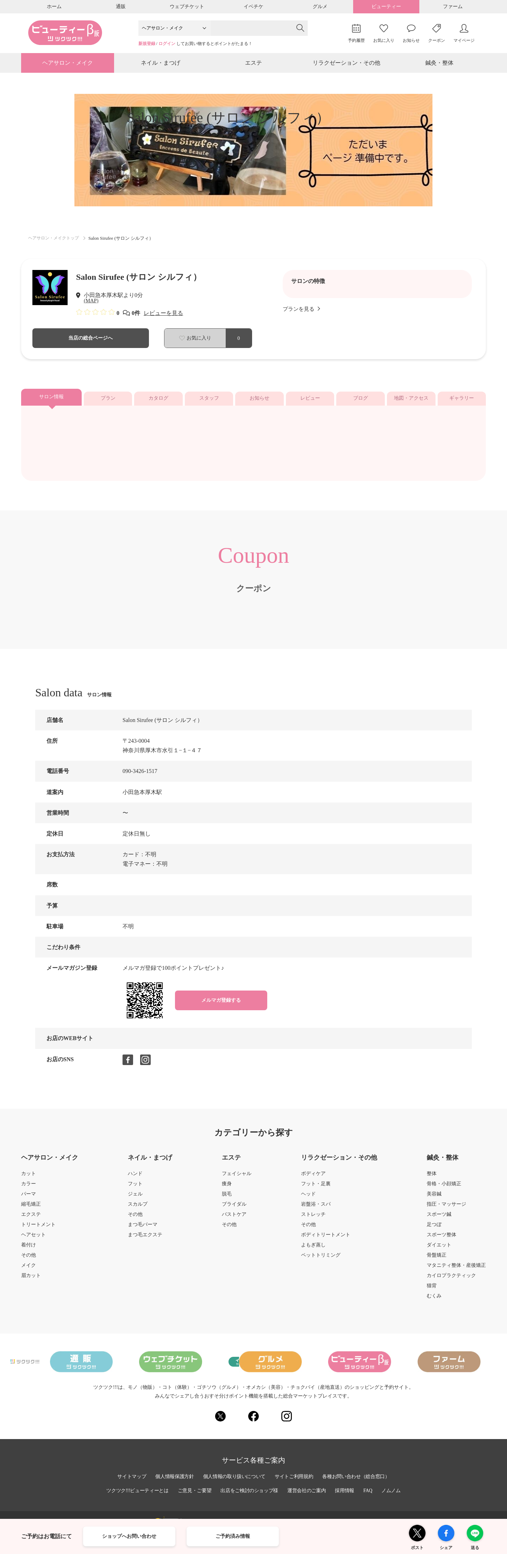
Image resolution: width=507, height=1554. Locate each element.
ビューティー (386, 6)
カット (28, 1177)
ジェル (135, 1197)
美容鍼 (434, 1197)
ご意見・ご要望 (193, 1490)
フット (135, 1187)
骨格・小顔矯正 (444, 1187)
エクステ (31, 1218)
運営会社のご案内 (308, 1490)
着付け (28, 1248)
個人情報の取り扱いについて (234, 1476)
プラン (108, 402)
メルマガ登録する (221, 1003)
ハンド (135, 1177)
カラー (28, 1187)
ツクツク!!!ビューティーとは (135, 1490)
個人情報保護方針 (173, 1476)
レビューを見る (163, 317)
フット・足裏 (316, 1187)
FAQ (370, 1490)
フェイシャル (236, 1177)
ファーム (453, 6)
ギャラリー (461, 402)
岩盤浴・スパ (316, 1207)
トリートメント (38, 1228)
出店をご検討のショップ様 (249, 1490)
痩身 (227, 1187)
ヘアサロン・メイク (67, 64)
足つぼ (434, 1228)
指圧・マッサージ (446, 1207)
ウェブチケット (187, 6)
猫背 (432, 1289)
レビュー (310, 402)
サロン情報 (51, 401)
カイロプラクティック (451, 1279)
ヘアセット (33, 1238)
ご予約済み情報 (232, 1536)
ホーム (54, 6)
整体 (432, 1177)
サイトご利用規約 (294, 1476)
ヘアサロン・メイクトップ (55, 241)
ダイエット (439, 1248)
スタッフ (209, 402)
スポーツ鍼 (439, 1218)
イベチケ (253, 6)
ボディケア (313, 1177)
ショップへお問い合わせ (129, 1536)
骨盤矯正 (436, 1258)
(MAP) (92, 304)
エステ (253, 64)
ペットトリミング (320, 1258)
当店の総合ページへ (90, 341)
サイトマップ (129, 1476)
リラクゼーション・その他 (346, 64)
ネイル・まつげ (160, 64)
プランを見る (302, 312)
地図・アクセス (411, 402)
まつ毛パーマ (142, 1228)
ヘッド (308, 1197)
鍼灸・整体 (439, 64)
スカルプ (138, 1207)
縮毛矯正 (31, 1207)
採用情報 (347, 1490)
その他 (28, 1258)
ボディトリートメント (325, 1238)
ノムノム (394, 1490)
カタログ (158, 402)
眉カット (31, 1279)
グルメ (320, 6)
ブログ (360, 402)
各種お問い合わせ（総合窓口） (358, 1476)
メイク (28, 1268)
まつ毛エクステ (145, 1238)
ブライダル (234, 1207)
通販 (121, 6)
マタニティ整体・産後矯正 (456, 1268)
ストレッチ (313, 1218)
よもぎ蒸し (313, 1248)
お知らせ (259, 402)
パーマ (28, 1197)
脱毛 (227, 1197)
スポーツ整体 (441, 1238)
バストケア (234, 1218)
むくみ (434, 1299)
